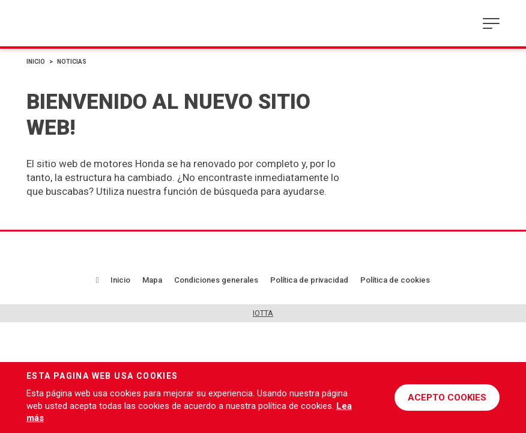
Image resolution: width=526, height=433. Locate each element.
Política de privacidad (309, 279)
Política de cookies (395, 279)
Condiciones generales (216, 279)
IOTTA (263, 313)
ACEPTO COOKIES (447, 397)
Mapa (152, 279)
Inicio (35, 61)
